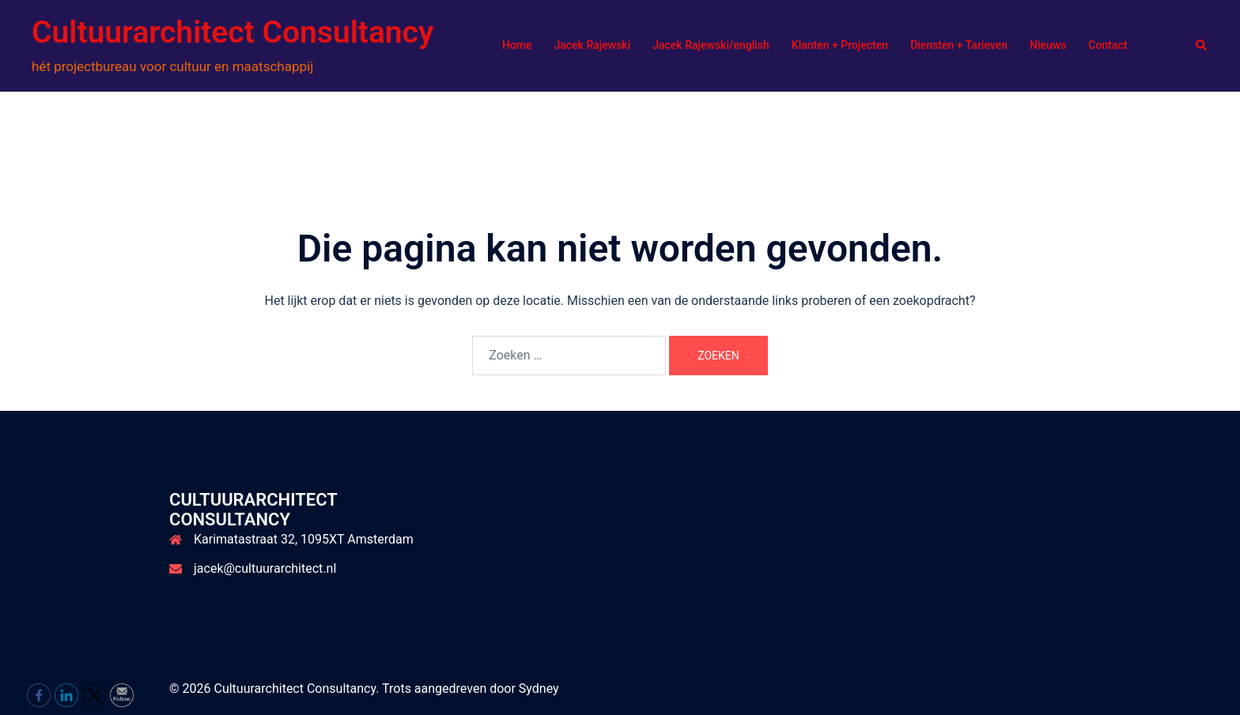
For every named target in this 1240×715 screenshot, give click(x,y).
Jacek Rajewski (592, 45)
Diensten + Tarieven (959, 45)
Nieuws (1048, 45)
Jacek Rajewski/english (710, 45)
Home (517, 45)
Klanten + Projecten (840, 45)
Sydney (539, 688)
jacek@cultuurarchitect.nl (265, 568)
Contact (1107, 45)
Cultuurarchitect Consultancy (232, 32)
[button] (1202, 46)
